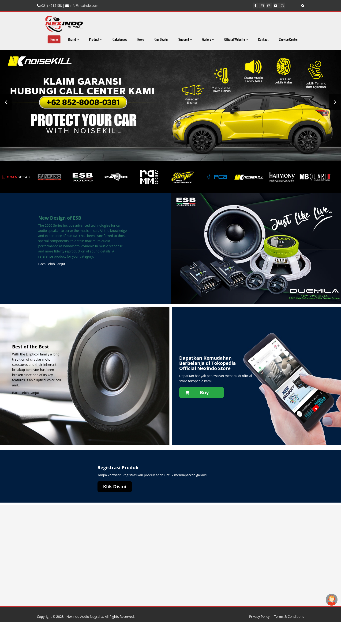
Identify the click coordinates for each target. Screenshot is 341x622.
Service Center (288, 39)
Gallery (208, 39)
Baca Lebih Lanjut (51, 264)
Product (95, 39)
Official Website (236, 39)
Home (54, 39)
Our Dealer (161, 39)
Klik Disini (114, 486)
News (140, 39)
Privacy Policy (259, 616)
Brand (73, 39)
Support (185, 39)
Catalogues (119, 39)
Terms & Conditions (289, 616)
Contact (263, 39)
